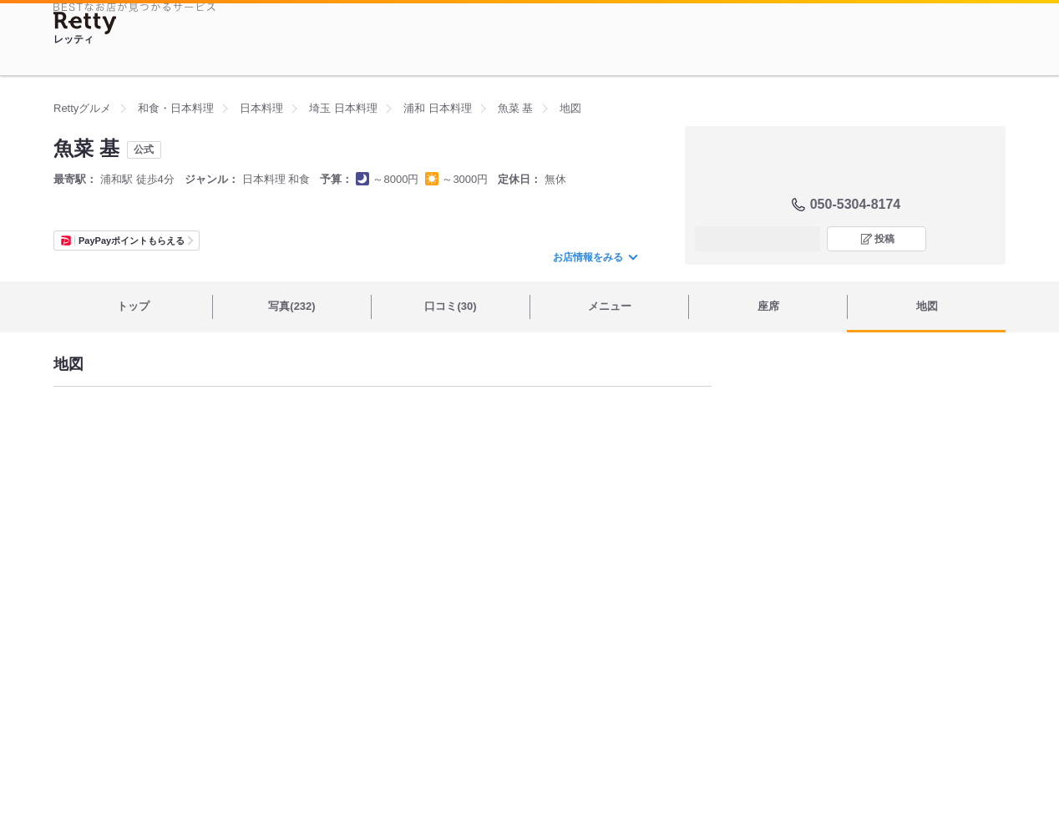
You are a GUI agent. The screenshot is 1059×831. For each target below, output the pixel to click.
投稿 (884, 239)
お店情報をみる (594, 257)
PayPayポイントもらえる (132, 241)
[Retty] (85, 23)
